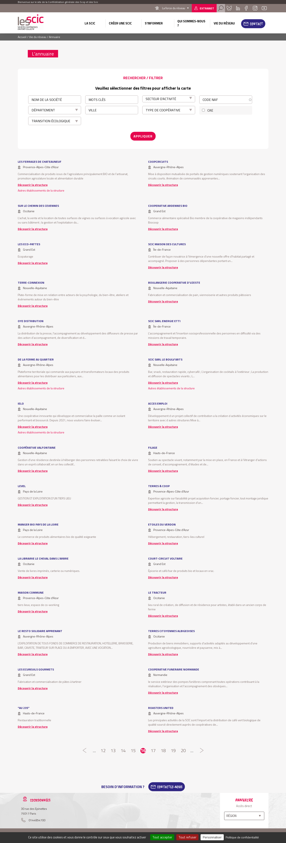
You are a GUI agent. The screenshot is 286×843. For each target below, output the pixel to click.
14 (123, 750)
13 (113, 750)
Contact (256, 24)
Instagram (255, 8)
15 (133, 750)
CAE (210, 110)
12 (103, 750)
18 (163, 750)
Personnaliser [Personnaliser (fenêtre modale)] (212, 837)
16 (143, 750)
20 (183, 750)
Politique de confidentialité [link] (242, 837)
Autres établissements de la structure (41, 190)
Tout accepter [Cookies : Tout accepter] (162, 837)
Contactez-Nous (169, 787)
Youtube (264, 8)
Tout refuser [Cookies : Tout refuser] (187, 837)
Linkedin (238, 8)
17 (153, 750)
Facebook (246, 8)
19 (173, 750)
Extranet (207, 8)
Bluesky (229, 8)
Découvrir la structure (33, 185)
